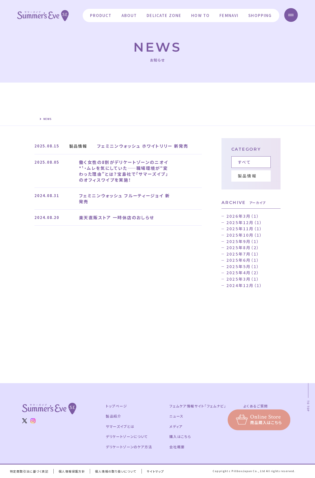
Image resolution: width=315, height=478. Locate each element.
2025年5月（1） (242, 266)
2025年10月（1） (244, 235)
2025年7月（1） (242, 254)
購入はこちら (181, 436)
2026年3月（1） (242, 216)
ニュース (177, 416)
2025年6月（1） (242, 260)
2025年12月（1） (244, 222)
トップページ (117, 406)
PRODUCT (99, 15)
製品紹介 (114, 416)
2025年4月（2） (242, 272)
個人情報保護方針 (72, 471)
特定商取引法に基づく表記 (29, 471)
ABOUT (128, 15)
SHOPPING (259, 15)
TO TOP (308, 406)
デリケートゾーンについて (127, 436)
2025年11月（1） (244, 229)
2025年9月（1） (242, 241)
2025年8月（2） (242, 247)
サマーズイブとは (120, 426)
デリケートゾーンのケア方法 (129, 446)
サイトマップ (157, 471)
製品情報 (247, 176)
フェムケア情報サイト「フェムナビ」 (199, 406)
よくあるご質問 (258, 406)
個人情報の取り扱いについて (117, 471)
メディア (177, 426)
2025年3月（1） (242, 279)
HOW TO (199, 15)
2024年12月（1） (244, 285)
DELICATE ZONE (163, 15)
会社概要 (178, 446)
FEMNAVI (228, 15)
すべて (244, 162)
